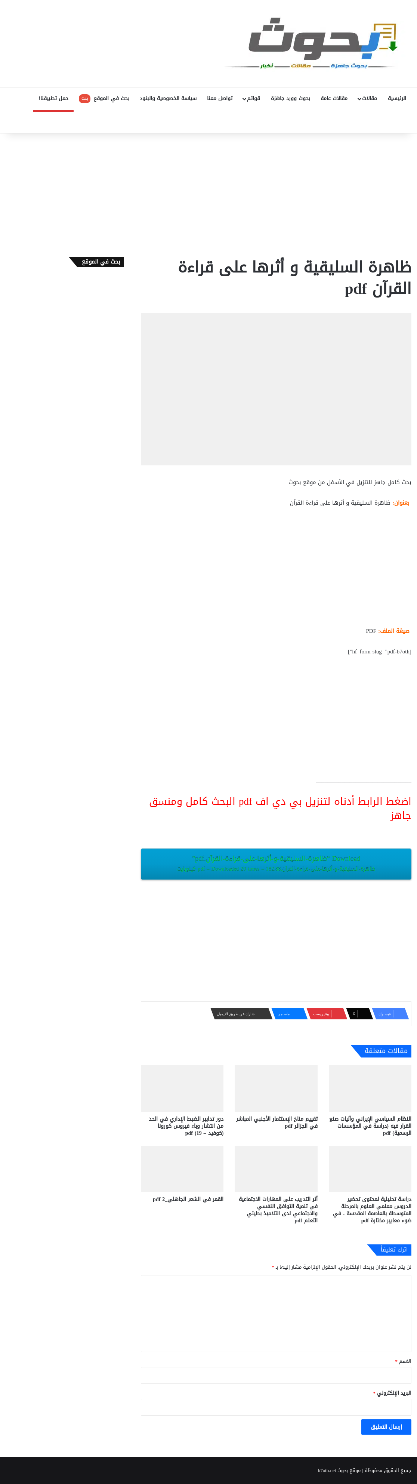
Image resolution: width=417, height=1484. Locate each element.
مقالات (369, 98)
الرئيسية (397, 98)
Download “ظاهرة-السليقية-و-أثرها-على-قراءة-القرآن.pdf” (276, 863)
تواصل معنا (219, 98)
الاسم (403, 1361)
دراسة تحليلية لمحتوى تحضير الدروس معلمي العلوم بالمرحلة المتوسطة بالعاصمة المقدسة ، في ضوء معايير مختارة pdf (372, 1210)
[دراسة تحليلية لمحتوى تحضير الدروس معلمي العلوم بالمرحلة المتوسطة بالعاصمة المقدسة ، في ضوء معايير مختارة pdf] (370, 1169)
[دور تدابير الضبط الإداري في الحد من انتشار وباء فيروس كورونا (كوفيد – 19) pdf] (182, 1088)
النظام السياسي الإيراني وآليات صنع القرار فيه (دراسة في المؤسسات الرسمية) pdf (370, 1126)
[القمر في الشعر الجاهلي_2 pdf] (182, 1169)
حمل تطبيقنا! (53, 98)
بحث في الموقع (104, 98)
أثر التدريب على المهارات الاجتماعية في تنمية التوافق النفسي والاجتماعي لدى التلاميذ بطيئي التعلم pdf (278, 1210)
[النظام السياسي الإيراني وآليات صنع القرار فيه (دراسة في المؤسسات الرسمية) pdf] (370, 1088)
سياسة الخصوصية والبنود (168, 98)
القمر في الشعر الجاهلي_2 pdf (188, 1199)
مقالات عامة (334, 98)
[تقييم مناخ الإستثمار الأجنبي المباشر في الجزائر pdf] (276, 1088)
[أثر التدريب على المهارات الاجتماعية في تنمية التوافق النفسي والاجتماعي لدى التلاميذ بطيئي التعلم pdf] (276, 1169)
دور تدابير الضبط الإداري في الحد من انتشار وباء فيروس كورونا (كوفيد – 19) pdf (186, 1126)
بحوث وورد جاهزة (290, 98)
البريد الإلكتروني (392, 1393)
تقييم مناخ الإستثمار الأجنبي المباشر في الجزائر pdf (277, 1122)
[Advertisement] (208, 193)
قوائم (253, 98)
